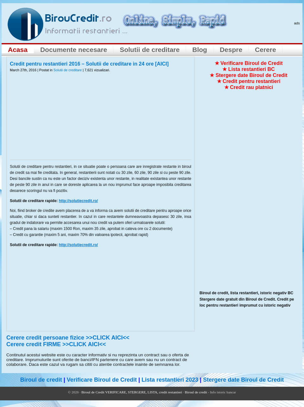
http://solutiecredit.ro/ (78, 201)
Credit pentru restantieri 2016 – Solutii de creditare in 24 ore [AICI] (89, 64)
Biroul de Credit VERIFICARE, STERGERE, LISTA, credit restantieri (131, 392)
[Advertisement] (100, 120)
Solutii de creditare (150, 49)
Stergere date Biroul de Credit (243, 380)
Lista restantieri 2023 (170, 380)
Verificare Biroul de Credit (102, 380)
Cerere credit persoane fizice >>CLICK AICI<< (68, 337)
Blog (199, 49)
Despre (231, 49)
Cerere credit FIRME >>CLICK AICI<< (56, 344)
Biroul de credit (41, 380)
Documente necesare (73, 49)
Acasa (18, 49)
